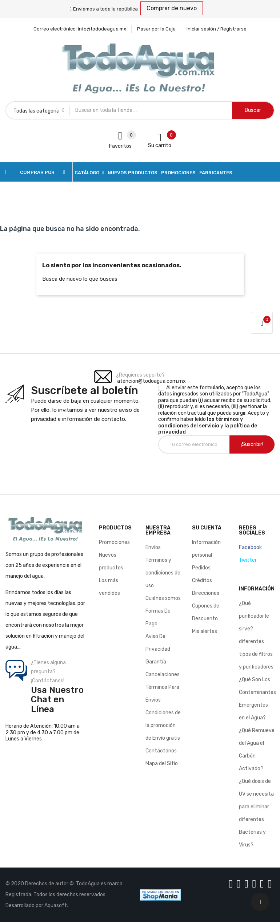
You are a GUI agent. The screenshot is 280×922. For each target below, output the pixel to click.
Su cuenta (206, 528)
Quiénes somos (163, 598)
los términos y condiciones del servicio (200, 422)
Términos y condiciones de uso (162, 573)
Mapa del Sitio (161, 763)
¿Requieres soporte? (140, 375)
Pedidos (201, 568)
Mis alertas (204, 631)
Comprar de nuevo (172, 8)
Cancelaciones (162, 674)
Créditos (202, 580)
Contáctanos (161, 751)
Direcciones (205, 593)
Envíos (153, 547)
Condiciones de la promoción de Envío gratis (163, 725)
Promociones (114, 542)
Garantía (155, 662)
